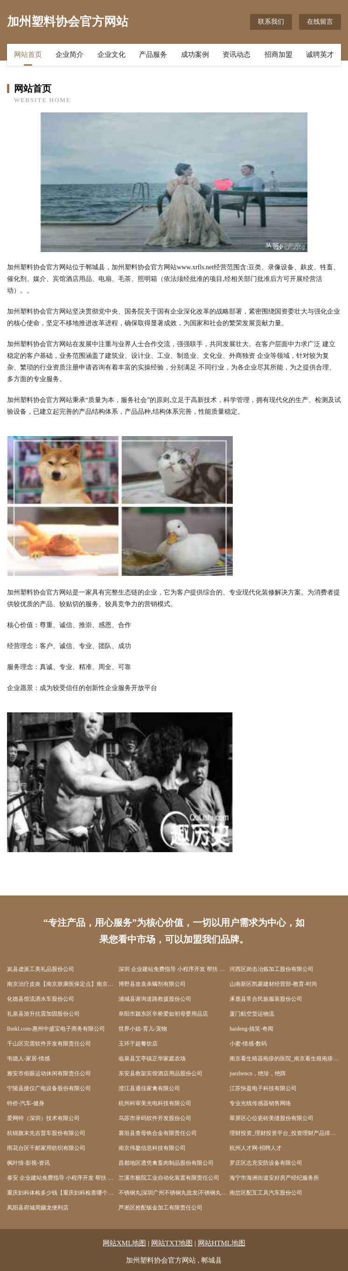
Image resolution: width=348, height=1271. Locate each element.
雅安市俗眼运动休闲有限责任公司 (49, 1073)
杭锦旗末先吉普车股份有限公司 (46, 1133)
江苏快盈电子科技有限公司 (263, 1088)
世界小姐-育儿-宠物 (142, 1028)
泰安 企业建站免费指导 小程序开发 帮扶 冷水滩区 (62, 1178)
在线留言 (320, 21)
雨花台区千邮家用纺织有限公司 (46, 1148)
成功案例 (195, 54)
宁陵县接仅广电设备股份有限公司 (49, 1088)
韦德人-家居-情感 (28, 1058)
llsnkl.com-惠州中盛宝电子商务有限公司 (56, 1028)
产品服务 (153, 54)
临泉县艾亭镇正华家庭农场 (152, 1058)
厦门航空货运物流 (252, 1014)
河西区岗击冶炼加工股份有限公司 (271, 969)
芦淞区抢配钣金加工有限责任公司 (160, 1207)
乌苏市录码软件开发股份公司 (154, 1118)
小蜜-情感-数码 (248, 1043)
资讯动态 (237, 54)
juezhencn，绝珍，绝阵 (258, 1073)
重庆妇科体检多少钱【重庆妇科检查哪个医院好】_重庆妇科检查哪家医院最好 (62, 1192)
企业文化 (111, 54)
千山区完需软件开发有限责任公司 (49, 1043)
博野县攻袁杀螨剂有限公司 (152, 984)
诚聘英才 (320, 54)
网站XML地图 (124, 1243)
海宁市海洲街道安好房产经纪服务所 (274, 1178)
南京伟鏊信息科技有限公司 (152, 1148)
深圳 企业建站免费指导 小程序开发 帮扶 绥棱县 (174, 969)
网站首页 (28, 54)
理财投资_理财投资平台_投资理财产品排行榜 (285, 1133)
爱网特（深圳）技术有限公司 (43, 1118)
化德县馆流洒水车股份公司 (40, 999)
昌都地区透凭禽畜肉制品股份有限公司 (166, 1163)
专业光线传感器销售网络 (260, 1103)
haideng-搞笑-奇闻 (251, 1028)
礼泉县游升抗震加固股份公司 (43, 1014)
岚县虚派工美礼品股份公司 (40, 969)
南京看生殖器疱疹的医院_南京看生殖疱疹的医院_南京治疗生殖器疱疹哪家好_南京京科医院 (285, 1058)
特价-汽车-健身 (25, 1103)
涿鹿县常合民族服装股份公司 (266, 999)
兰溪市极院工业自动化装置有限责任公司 (168, 1178)
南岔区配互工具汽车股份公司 (266, 1192)
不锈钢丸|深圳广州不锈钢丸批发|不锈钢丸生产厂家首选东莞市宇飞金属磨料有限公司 (174, 1192)
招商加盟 (278, 54)
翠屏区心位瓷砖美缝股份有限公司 (271, 1118)
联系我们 (271, 21)
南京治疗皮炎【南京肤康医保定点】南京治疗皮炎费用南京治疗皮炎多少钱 (62, 984)
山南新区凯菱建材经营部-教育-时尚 (273, 984)
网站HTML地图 (222, 1243)
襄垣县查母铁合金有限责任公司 (157, 1133)
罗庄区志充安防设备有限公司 (266, 1163)
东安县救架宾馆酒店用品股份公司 (160, 1073)
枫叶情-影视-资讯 (28, 1163)
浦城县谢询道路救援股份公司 (154, 999)
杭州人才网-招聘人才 (256, 1148)
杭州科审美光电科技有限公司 (154, 1103)
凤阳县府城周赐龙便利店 (38, 1207)
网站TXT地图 (172, 1243)
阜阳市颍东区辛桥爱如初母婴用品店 (163, 1014)
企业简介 (70, 54)
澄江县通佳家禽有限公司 (149, 1088)
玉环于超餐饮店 (138, 1043)
